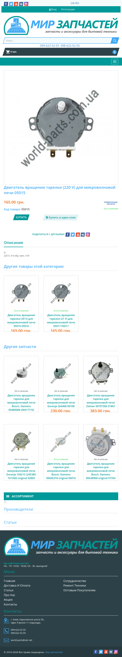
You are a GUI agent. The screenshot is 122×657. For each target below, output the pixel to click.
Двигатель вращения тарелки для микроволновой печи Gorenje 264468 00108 (61, 401)
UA (73, 3)
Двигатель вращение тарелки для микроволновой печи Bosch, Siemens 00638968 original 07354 (100, 471)
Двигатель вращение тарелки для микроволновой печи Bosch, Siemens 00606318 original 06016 (61, 471)
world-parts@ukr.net (21, 640)
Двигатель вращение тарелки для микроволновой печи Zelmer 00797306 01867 (100, 401)
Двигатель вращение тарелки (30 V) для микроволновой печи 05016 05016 (21, 320)
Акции (8, 599)
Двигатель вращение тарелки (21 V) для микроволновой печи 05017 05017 (61, 320)
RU (77, 3)
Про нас (9, 595)
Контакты (10, 604)
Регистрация (68, 9)
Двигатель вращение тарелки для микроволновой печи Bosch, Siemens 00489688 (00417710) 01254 (21, 404)
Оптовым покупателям (79, 590)
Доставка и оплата (17, 585)
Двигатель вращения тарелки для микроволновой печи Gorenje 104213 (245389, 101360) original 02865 (21, 471)
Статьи (8, 590)
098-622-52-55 (70, 45)
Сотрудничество (74, 581)
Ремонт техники (74, 585)
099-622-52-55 (49, 45)
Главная (9, 581)
